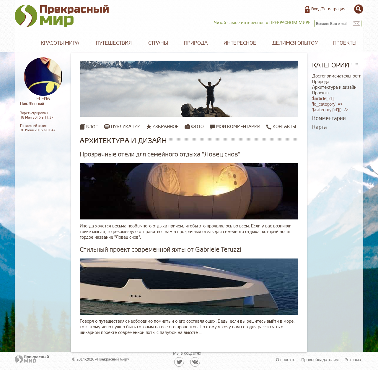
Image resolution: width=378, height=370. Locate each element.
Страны (158, 43)
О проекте (285, 359)
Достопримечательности (336, 76)
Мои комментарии (235, 127)
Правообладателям (319, 359)
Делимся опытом (295, 43)
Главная (23, 43)
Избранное (165, 126)
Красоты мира (60, 43)
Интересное (240, 43)
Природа (196, 43)
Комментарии (329, 118)
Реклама (353, 359)
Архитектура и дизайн (334, 87)
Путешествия (114, 43)
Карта (319, 127)
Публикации (125, 126)
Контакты (281, 127)
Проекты (344, 43)
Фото (197, 126)
